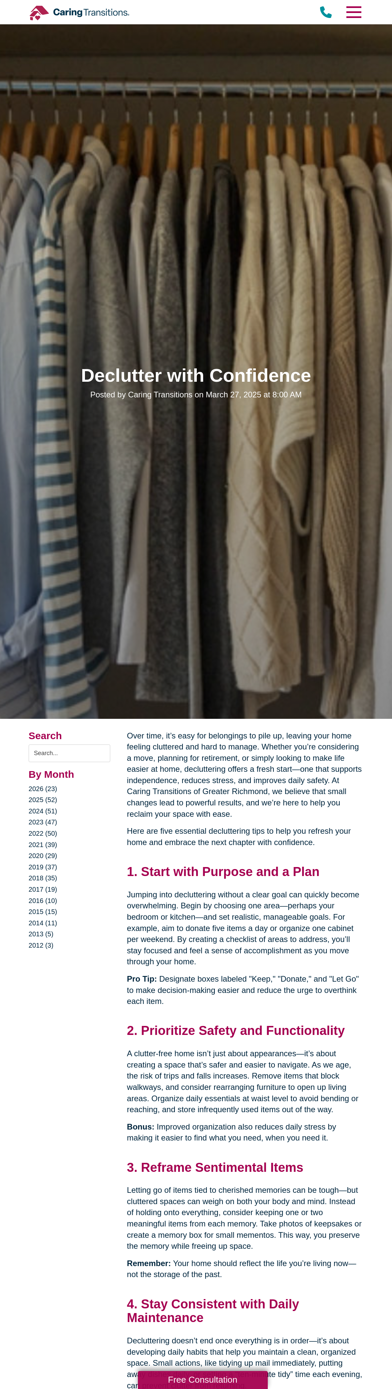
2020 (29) (43, 855)
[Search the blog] (69, 753)
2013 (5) (41, 934)
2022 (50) (43, 833)
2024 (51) (43, 811)
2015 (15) (43, 911)
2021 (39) (43, 844)
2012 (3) (41, 945)
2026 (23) (43, 788)
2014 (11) (43, 923)
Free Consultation (202, 1380)
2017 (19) (43, 889)
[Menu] (353, 12)
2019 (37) (43, 867)
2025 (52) (43, 799)
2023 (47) (43, 822)
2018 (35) (43, 878)
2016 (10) (43, 900)
